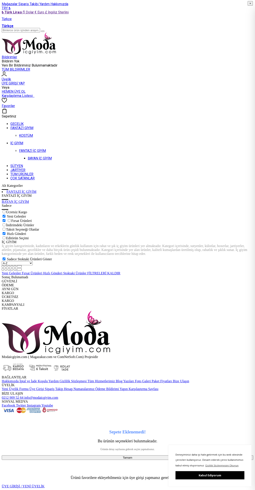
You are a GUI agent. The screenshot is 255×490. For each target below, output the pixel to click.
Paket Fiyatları (161, 381)
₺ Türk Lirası (12, 12)
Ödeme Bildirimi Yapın (111, 389)
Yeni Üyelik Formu (15, 389)
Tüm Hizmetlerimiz (101, 381)
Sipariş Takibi (28, 4)
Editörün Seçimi (17, 238)
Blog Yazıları (124, 381)
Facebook (8, 405)
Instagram (33, 405)
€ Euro (40, 12)
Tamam (127, 457)
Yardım (44, 4)
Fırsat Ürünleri (21, 221)
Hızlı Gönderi (16, 234)
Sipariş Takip (54, 389)
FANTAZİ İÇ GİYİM (21, 192)
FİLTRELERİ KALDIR (103, 273)
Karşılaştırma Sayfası (143, 389)
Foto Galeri (142, 381)
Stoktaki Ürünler (75, 273)
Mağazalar (10, 4)
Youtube (47, 405)
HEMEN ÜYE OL (14, 92)
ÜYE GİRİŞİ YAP (13, 83)
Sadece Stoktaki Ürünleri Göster (29, 259)
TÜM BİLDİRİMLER (16, 69)
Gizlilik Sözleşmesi (73, 381)
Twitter (20, 405)
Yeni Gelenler (16, 216)
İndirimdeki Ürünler (20, 225)
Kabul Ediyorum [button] (210, 475)
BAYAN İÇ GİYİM (15, 201)
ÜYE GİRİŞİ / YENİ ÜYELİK (23, 486)
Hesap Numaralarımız (78, 389)
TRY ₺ (6, 8)
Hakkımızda (59, 4)
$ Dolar (29, 12)
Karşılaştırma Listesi (18, 96)
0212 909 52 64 (12, 397)
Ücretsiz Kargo (16, 212)
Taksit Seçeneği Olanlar (22, 229)
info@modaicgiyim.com (40, 397)
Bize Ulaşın (180, 381)
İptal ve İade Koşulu (33, 381)
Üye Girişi (37, 389)
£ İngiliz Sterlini (57, 12)
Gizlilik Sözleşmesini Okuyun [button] (222, 465)
